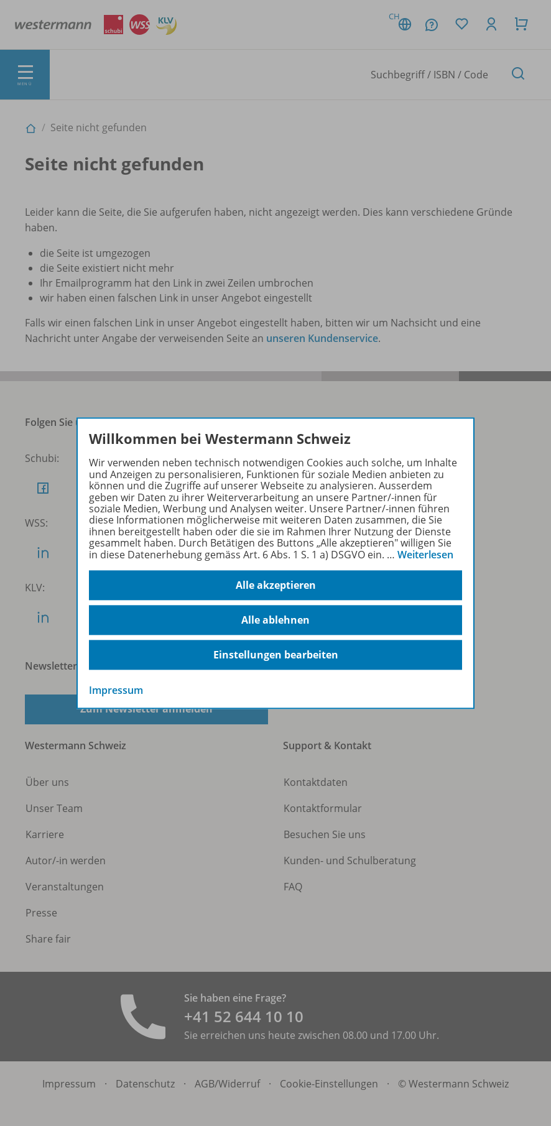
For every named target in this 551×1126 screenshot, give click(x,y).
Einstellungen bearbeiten (275, 655)
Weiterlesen (425, 554)
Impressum (116, 690)
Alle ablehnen (275, 620)
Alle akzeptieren (276, 585)
